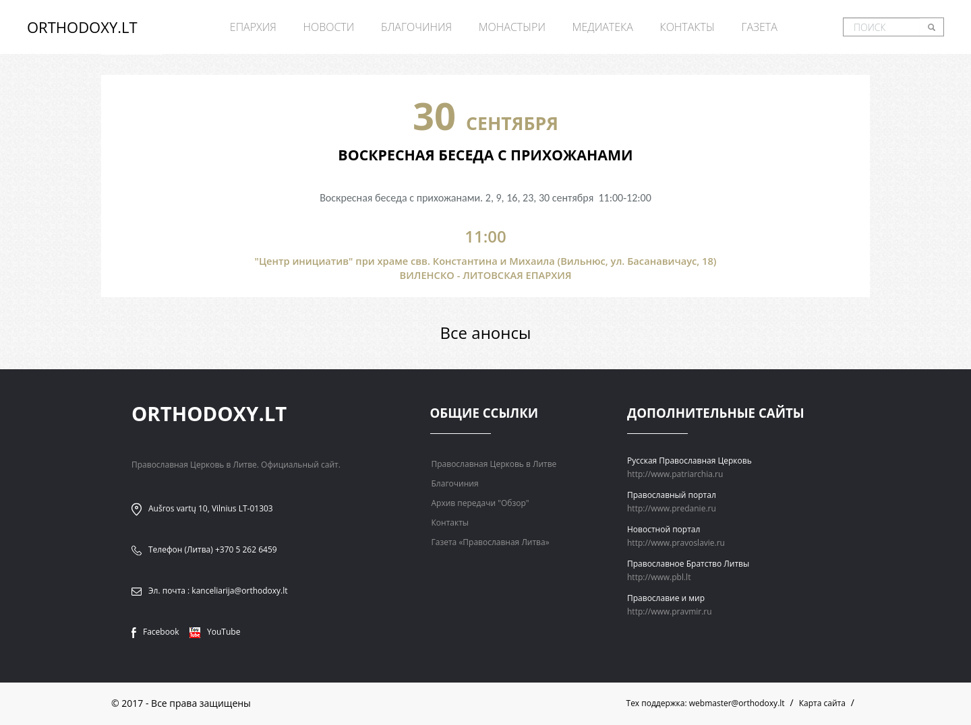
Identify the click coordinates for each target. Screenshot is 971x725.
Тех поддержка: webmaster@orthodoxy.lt (705, 703)
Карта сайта (822, 703)
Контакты (686, 27)
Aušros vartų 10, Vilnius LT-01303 (210, 508)
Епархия (253, 27)
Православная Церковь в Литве (494, 464)
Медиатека (602, 27)
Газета (759, 27)
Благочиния (416, 27)
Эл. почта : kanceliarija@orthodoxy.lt (218, 590)
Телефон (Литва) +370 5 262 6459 (212, 549)
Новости (328, 27)
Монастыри (512, 27)
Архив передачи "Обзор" (480, 503)
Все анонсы (485, 332)
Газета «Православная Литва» (491, 542)
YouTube (214, 631)
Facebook (155, 631)
